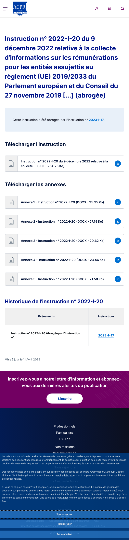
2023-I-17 (96, 120)
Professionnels (64, 426)
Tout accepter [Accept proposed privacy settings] (65, 514)
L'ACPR (64, 439)
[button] (64, 164)
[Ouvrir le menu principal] (5, 8)
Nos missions (64, 447)
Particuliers (64, 433)
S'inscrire (64, 399)
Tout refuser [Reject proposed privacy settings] (65, 523)
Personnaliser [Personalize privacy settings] (64, 534)
